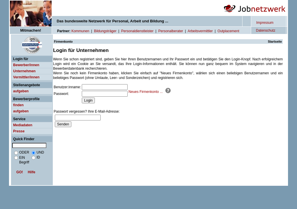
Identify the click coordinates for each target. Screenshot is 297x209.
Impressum (265, 23)
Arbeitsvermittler (200, 31)
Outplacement (228, 31)
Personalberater (170, 31)
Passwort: (61, 94)
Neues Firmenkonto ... (145, 92)
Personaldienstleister (137, 31)
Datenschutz (266, 30)
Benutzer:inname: (67, 87)
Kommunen (80, 31)
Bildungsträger (105, 31)
